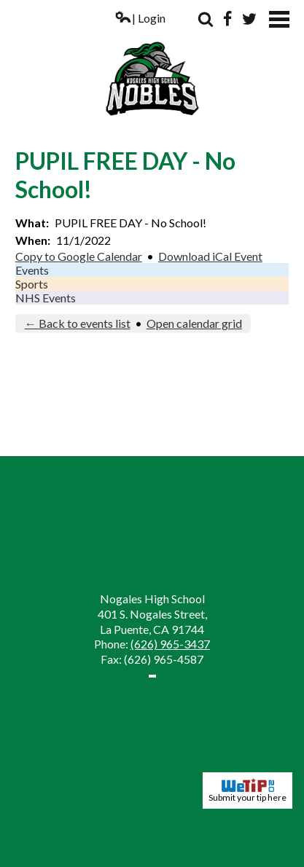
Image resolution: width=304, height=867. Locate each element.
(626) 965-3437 (170, 644)
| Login (139, 18)
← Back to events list (77, 323)
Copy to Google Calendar (78, 256)
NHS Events (45, 298)
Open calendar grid (194, 323)
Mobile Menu (279, 19)
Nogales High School (152, 64)
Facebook (227, 19)
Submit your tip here (247, 790)
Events (32, 270)
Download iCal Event (210, 256)
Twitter (249, 19)
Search (206, 19)
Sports (31, 284)
